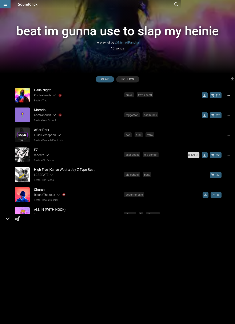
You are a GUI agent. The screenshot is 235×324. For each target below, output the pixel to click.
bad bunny (150, 114)
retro (150, 133)
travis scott (145, 95)
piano (129, 267)
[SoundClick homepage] (28, 4)
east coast (132, 152)
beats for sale (134, 190)
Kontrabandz (42, 95)
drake (129, 95)
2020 (155, 248)
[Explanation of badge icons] (59, 95)
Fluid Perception (44, 133)
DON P (37, 267)
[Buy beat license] (217, 95)
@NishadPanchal (127, 42)
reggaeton (132, 114)
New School (48, 119)
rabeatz (38, 152)
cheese (130, 209)
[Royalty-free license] (194, 153)
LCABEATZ (40, 172)
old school (151, 152)
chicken (131, 248)
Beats (36, 100)
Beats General (49, 196)
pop (128, 133)
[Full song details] (230, 95)
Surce (37, 210)
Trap (44, 100)
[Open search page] (231, 4)
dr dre (158, 267)
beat (147, 171)
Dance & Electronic (52, 138)
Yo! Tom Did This (44, 229)
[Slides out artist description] (53, 95)
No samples (63, 215)
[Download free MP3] (206, 95)
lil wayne (153, 209)
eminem (143, 267)
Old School (48, 157)
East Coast (48, 215)
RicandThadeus (43, 191)
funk (139, 133)
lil (141, 209)
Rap (44, 272)
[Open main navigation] (5, 4)
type (158, 229)
